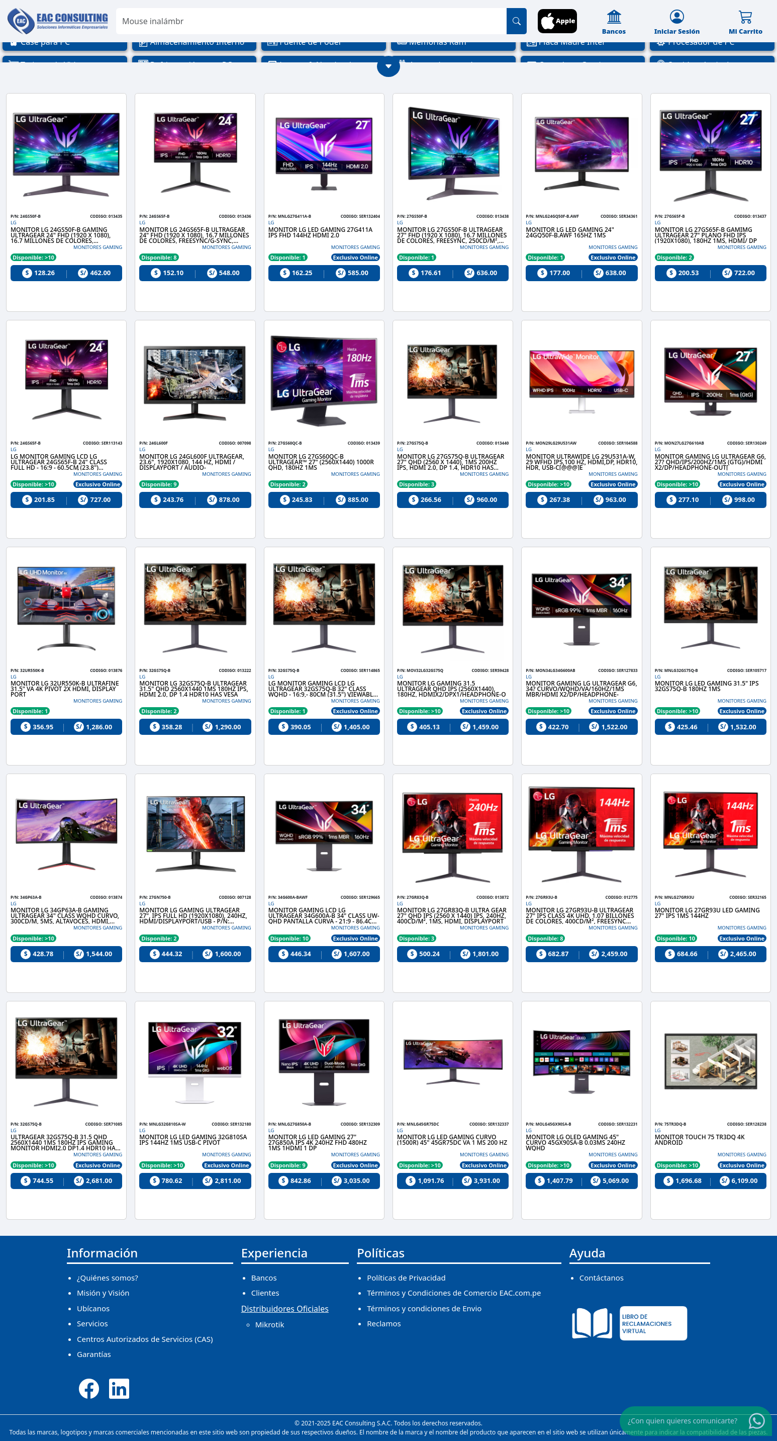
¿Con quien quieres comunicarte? (682, 1420)
